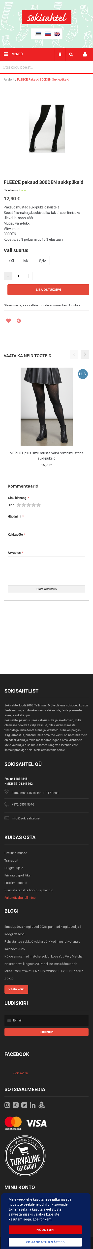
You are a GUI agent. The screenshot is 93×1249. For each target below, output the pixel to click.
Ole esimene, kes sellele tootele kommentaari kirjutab (42, 305)
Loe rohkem (42, 1219)
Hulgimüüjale (13, 868)
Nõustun (45, 1230)
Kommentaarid (23, 486)
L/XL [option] (10, 260)
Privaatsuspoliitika (17, 875)
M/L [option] (27, 260)
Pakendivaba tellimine (19, 898)
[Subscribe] (46, 1032)
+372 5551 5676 (23, 804)
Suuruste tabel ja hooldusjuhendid (28, 890)
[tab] (46, 486)
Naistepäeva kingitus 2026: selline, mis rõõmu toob (40, 964)
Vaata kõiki (16, 989)
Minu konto (85, 54)
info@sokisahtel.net (26, 818)
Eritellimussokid (15, 883)
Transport (11, 860)
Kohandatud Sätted (45, 1242)
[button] (85, 354)
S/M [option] (43, 260)
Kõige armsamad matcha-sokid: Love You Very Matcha (43, 956)
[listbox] (46, 261)
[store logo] (46, 23)
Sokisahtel (20, 1073)
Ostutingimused (15, 853)
